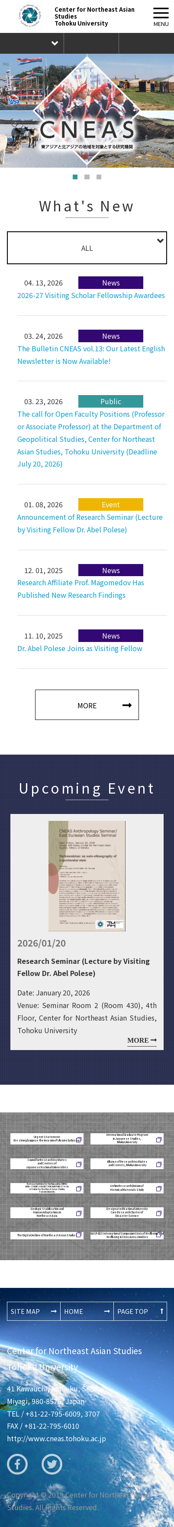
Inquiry (91, 43)
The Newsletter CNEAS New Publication (146, 43)
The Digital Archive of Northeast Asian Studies (47, 1235)
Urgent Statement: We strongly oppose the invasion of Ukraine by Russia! (47, 1138)
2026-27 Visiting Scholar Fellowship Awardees (91, 295)
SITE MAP (25, 1311)
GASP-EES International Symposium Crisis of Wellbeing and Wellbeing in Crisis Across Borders (127, 1235)
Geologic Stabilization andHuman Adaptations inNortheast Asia (47, 1212)
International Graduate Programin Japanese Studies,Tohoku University (127, 1138)
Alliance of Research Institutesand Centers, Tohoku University (127, 1163)
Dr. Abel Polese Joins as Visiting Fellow (79, 648)
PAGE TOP (132, 1311)
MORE (87, 705)
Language (32, 43)
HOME (73, 1311)
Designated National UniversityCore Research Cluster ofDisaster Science (127, 1212)
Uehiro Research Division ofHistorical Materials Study (127, 1187)
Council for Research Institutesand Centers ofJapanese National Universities (47, 1163)
